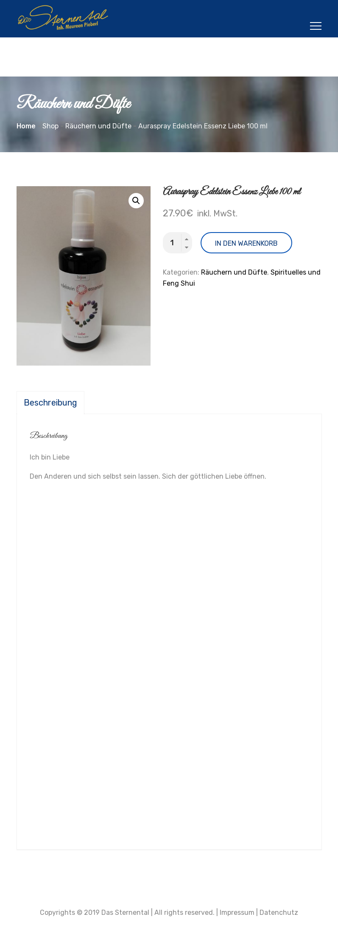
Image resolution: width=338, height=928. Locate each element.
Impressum (237, 912)
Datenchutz (279, 912)
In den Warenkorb (246, 243)
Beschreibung (50, 402)
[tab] (50, 402)
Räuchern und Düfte (234, 272)
